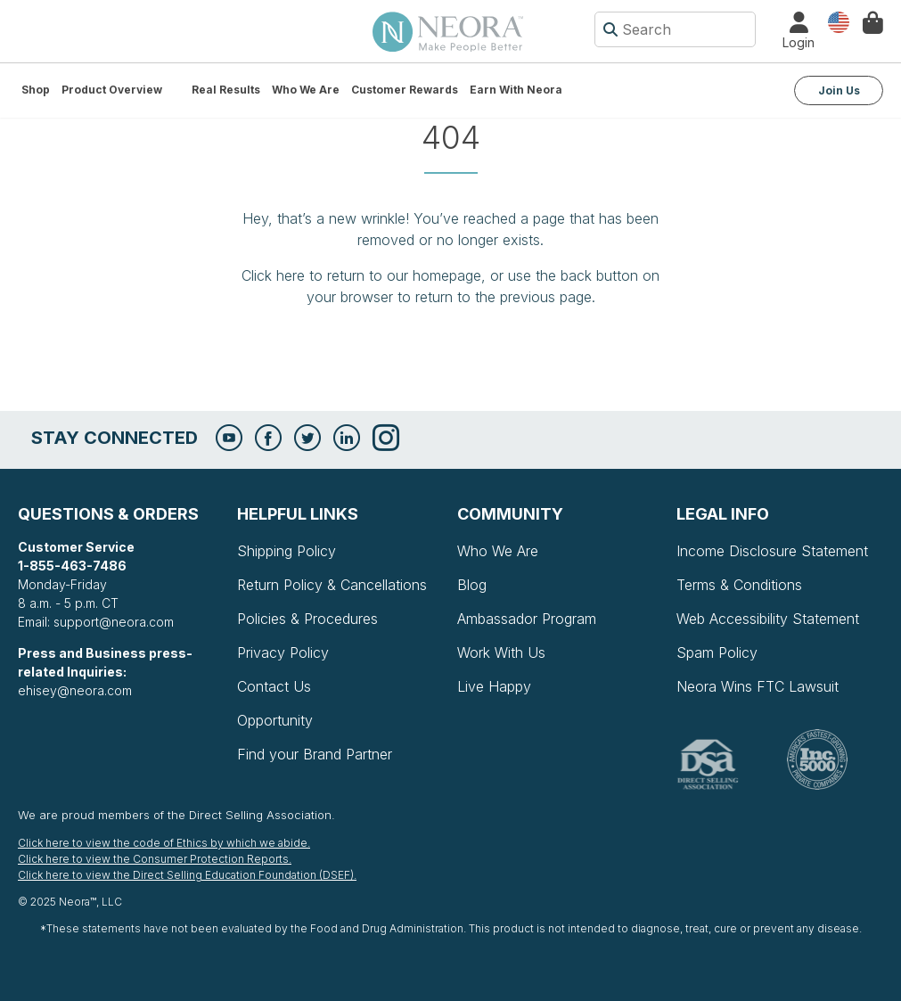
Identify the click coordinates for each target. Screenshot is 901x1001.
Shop (35, 89)
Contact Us (274, 686)
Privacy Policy (283, 652)
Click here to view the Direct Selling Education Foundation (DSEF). (187, 875)
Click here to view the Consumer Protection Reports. (154, 859)
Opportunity (275, 720)
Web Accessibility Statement (767, 619)
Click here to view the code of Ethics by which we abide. (164, 842)
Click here (273, 275)
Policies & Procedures (307, 619)
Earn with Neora (516, 89)
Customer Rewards (404, 89)
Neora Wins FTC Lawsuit (757, 686)
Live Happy (494, 686)
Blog (472, 585)
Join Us (839, 90)
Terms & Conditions (739, 585)
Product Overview (111, 89)
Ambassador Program (526, 619)
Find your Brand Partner (314, 754)
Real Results (226, 89)
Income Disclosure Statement (772, 551)
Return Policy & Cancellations (332, 585)
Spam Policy (717, 652)
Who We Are (306, 89)
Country (838, 21)
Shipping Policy (286, 551)
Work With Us (501, 652)
